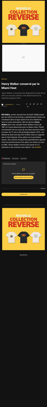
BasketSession (9, 104)
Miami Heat (23, 158)
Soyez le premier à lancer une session (23, 177)
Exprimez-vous (23, 194)
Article (4, 79)
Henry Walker (15, 158)
